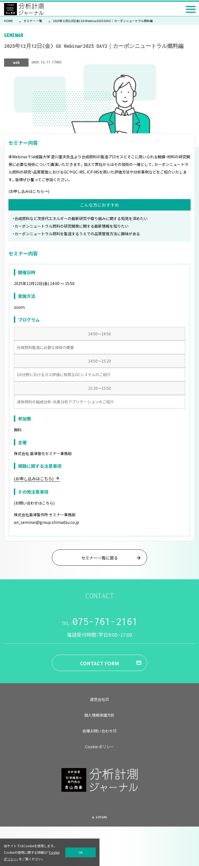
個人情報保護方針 (99, 715)
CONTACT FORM (99, 663)
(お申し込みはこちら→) (28, 191)
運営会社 (99, 699)
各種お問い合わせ (99, 731)
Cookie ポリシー (99, 746)
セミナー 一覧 (33, 20)
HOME (8, 20)
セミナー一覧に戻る (99, 558)
